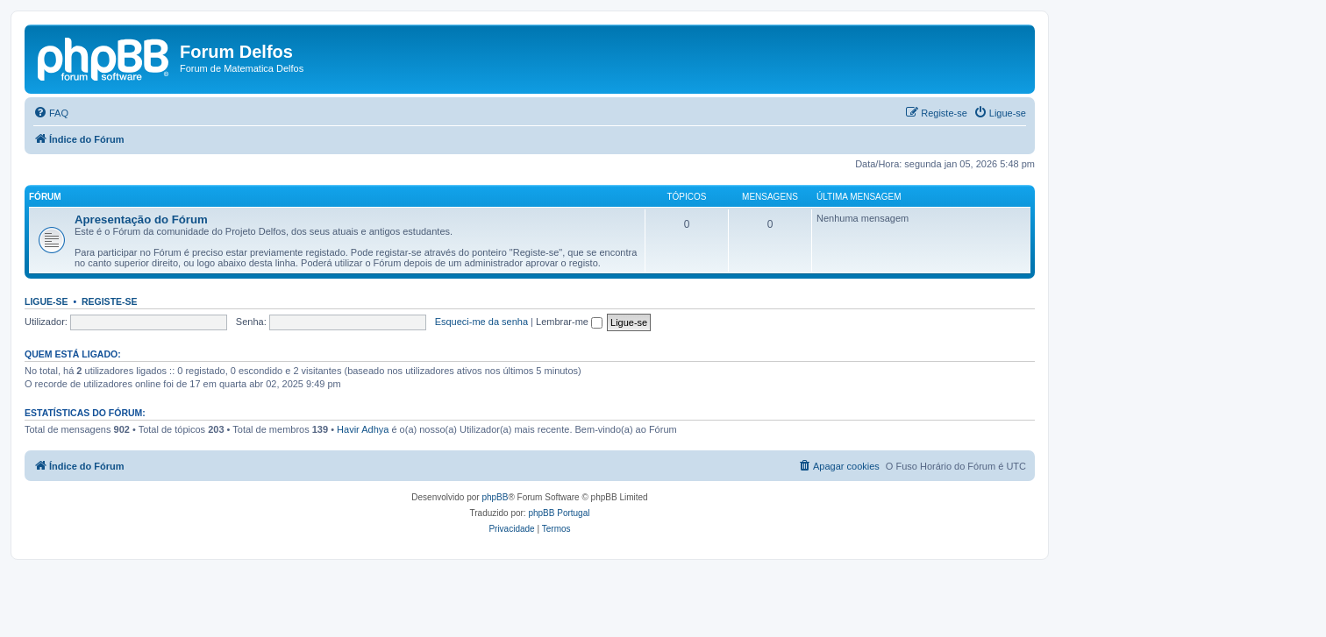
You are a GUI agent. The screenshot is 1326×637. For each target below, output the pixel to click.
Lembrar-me (569, 321)
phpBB (494, 497)
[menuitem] (50, 113)
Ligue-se (46, 301)
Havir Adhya (363, 429)
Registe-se (110, 301)
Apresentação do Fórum (141, 219)
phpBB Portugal (558, 513)
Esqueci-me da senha (481, 321)
